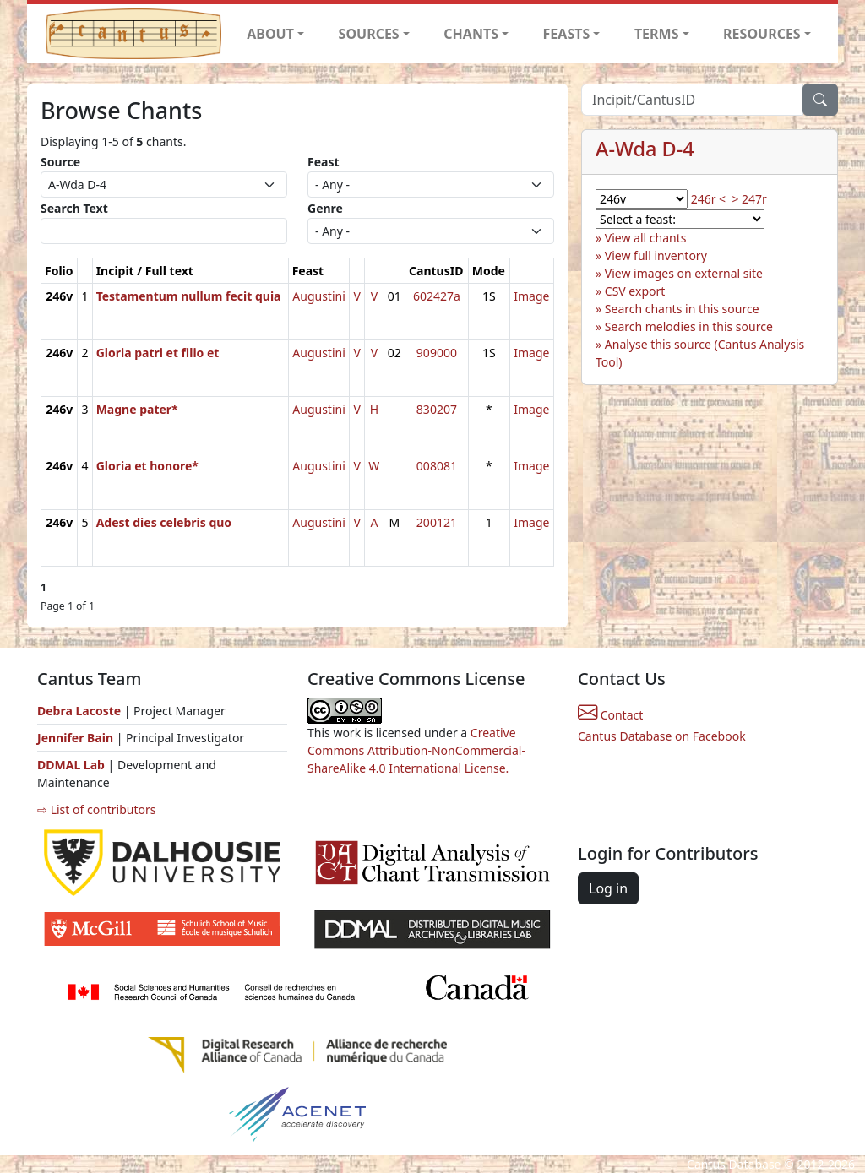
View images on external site (684, 273)
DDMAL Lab (71, 765)
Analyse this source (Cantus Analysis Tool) (700, 353)
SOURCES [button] (369, 33)
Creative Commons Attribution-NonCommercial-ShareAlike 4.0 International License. (416, 750)
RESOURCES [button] (762, 33)
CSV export (635, 291)
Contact (610, 715)
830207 (436, 409)
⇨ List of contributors (96, 809)
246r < (708, 199)
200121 (436, 522)
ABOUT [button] (270, 33)
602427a (436, 296)
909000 (436, 353)
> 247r (749, 199)
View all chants (646, 238)
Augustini (318, 296)
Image (531, 296)
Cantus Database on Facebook (662, 736)
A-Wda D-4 (645, 148)
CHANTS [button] (470, 33)
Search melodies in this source (689, 326)
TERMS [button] (656, 33)
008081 (436, 466)
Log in (608, 888)
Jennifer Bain (77, 738)
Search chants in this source (682, 309)
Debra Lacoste (79, 711)
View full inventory (656, 255)
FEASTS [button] (566, 33)
